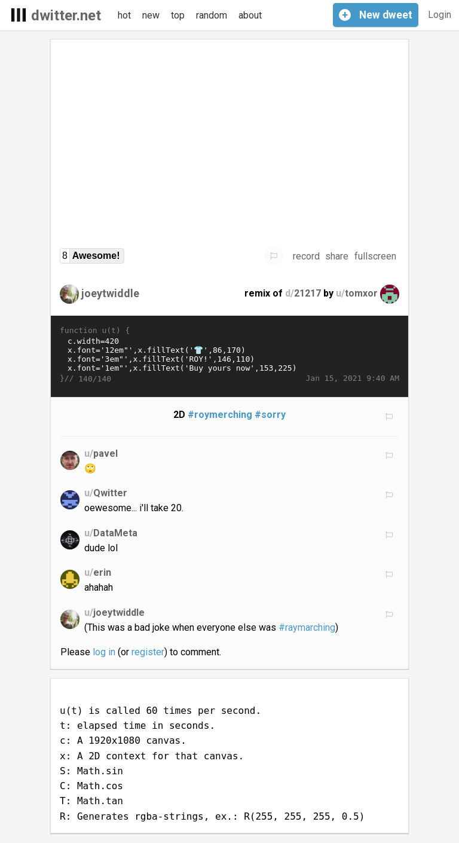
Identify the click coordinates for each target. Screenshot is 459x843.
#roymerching (220, 414)
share (336, 256)
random (211, 15)
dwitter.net (66, 15)
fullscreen (375, 256)
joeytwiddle (110, 293)
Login (439, 14)
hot (124, 15)
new (151, 15)
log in (104, 652)
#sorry (270, 414)
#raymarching (307, 627)
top (178, 15)
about (250, 15)
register (147, 652)
